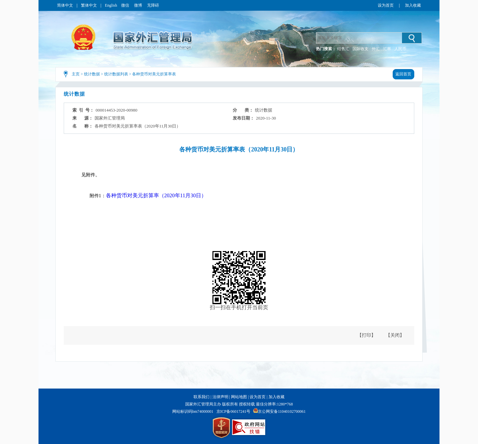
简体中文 (65, 5)
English (111, 5)
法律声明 (220, 397)
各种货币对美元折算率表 (154, 74)
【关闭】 (395, 335)
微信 (125, 5)
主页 (76, 74)
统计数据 (92, 74)
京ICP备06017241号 (233, 411)
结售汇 (343, 48)
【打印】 (366, 335)
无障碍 (153, 5)
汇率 (387, 48)
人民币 (400, 48)
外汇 (376, 48)
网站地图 (239, 397)
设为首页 (386, 5)
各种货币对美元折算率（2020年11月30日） (156, 195)
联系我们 (201, 397)
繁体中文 (89, 5)
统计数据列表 (116, 74)
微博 (138, 5)
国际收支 (360, 48)
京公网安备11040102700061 (282, 411)
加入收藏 (413, 5)
